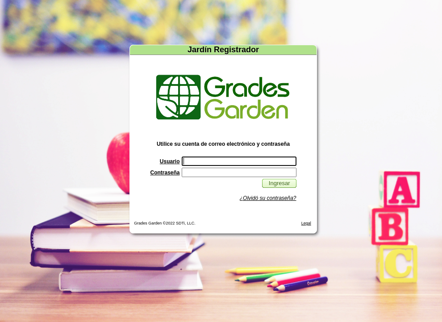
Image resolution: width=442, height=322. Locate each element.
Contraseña (164, 172)
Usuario (170, 161)
